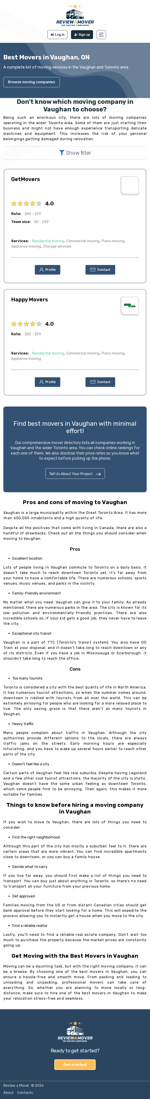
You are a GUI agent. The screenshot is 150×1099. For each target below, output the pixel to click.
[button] (101, 34)
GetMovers (25, 179)
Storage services (57, 246)
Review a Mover (16, 1085)
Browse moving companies (31, 82)
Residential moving (48, 241)
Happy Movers (29, 299)
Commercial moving (83, 241)
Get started (74, 1064)
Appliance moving (26, 246)
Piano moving (113, 241)
